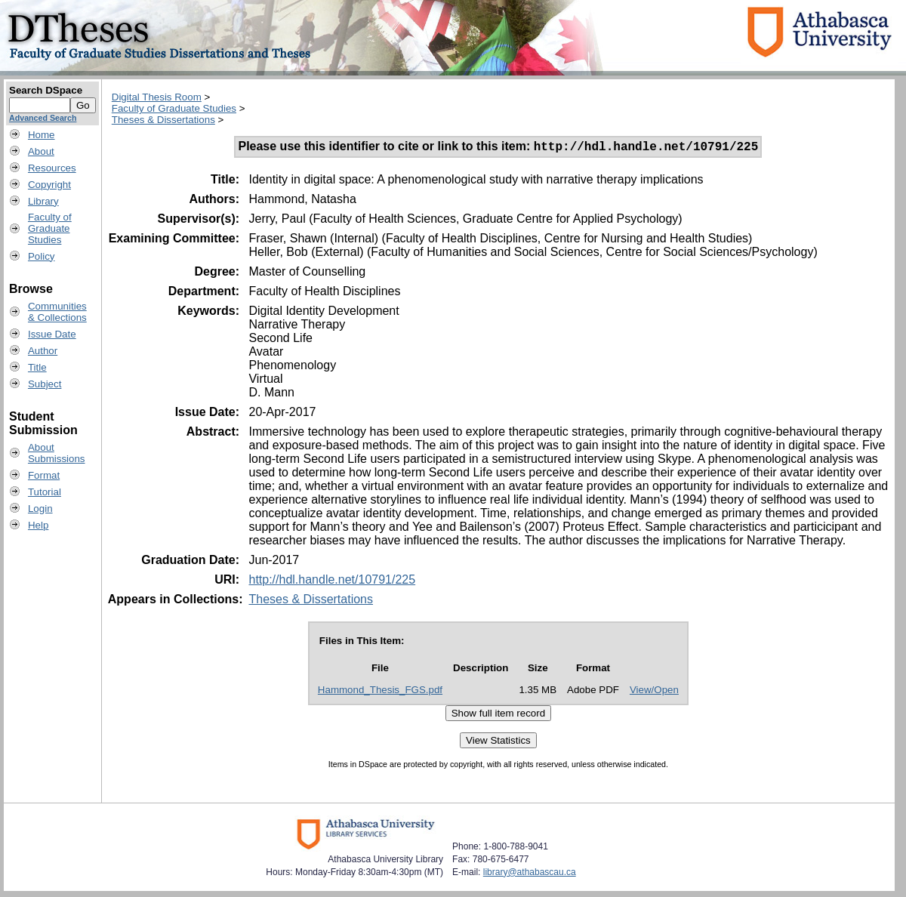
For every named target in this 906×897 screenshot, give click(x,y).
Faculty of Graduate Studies (174, 108)
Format (44, 475)
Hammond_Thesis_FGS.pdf (380, 692)
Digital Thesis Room (157, 97)
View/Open (654, 692)
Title (37, 367)
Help (38, 525)
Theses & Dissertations (163, 119)
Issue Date (52, 334)
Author (42, 350)
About (41, 151)
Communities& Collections (57, 312)
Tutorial (44, 492)
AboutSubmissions (56, 453)
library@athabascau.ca (529, 874)
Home (41, 134)
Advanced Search (42, 117)
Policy (41, 256)
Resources (52, 168)
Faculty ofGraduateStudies (50, 228)
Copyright (49, 184)
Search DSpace (45, 90)
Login (40, 508)
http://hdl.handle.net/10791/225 (331, 581)
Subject (44, 384)
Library (43, 201)
